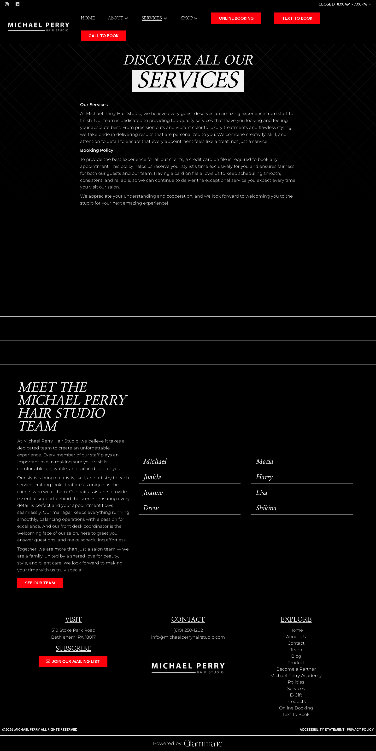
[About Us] (296, 636)
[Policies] (296, 682)
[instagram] (7, 4)
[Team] (296, 649)
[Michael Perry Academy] (296, 675)
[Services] (152, 18)
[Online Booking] (236, 18)
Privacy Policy (360, 729)
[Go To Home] (38, 26)
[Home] (87, 18)
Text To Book (297, 18)
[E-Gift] (296, 695)
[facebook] (18, 4)
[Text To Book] (297, 18)
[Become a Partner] (296, 669)
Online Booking (236, 18)
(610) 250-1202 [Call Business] (188, 630)
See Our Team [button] (40, 583)
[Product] (296, 662)
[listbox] (118, 18)
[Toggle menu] (165, 18)
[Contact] (296, 643)
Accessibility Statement (322, 729)
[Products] (296, 701)
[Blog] (296, 656)
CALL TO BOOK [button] (103, 35)
